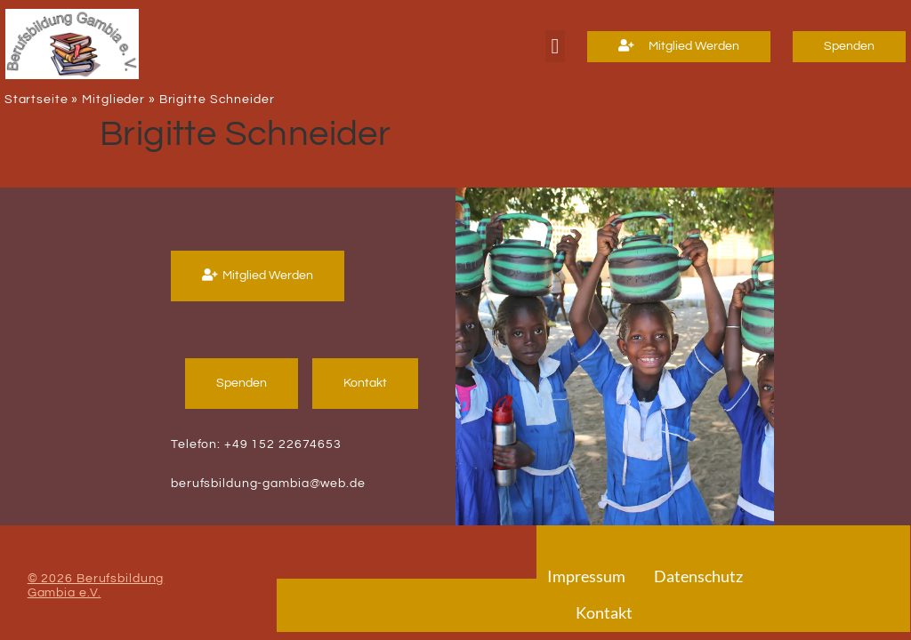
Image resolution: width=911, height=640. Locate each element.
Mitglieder (113, 99)
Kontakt (604, 613)
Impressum (586, 576)
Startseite (36, 99)
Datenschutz (698, 576)
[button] (554, 46)
